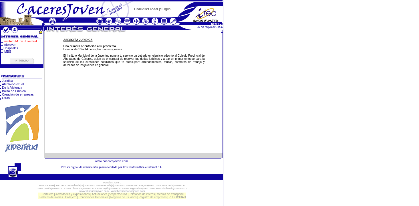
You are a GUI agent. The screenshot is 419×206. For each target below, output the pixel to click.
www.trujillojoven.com (109, 188)
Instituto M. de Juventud (20, 41)
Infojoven (9, 44)
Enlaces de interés (51, 197)
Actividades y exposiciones (72, 194)
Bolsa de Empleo (14, 91)
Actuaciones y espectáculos (109, 194)
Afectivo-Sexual (13, 84)
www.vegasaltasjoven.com (139, 188)
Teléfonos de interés (142, 194)
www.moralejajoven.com (111, 185)
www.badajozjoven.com (81, 185)
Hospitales (10, 48)
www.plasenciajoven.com (79, 188)
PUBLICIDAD (177, 197)
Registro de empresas (153, 197)
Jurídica (7, 80)
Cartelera (47, 194)
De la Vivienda (12, 87)
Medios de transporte (170, 194)
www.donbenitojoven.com (170, 188)
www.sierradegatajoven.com (143, 185)
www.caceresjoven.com (111, 161)
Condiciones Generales (93, 197)
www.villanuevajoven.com (94, 191)
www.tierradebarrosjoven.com (128, 191)
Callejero (70, 197)
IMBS (7, 51)
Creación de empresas (18, 94)
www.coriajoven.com (173, 185)
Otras (6, 98)
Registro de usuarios (123, 197)
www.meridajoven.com (50, 188)
